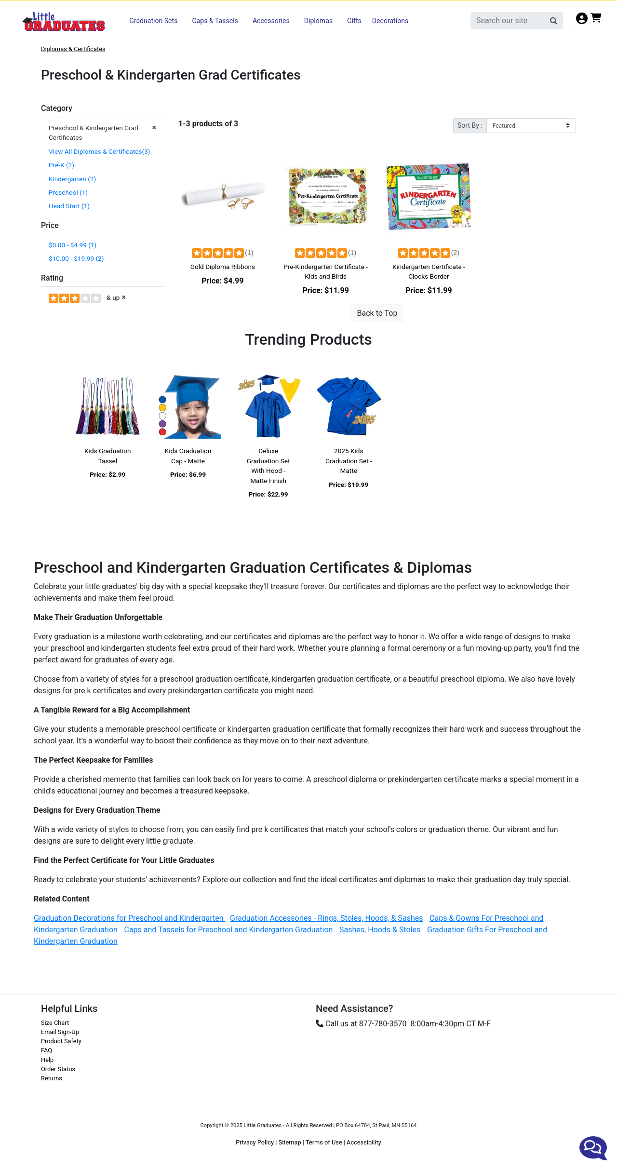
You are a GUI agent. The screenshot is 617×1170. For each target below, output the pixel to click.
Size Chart (55, 1022)
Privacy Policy (255, 1142)
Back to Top (377, 313)
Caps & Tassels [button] (215, 21)
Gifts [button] (354, 21)
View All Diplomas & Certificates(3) (100, 151)
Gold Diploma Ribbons (222, 266)
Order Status (58, 1069)
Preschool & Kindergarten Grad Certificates (102, 132)
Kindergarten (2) (72, 179)
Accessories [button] (271, 21)
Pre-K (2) (61, 165)
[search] (507, 20)
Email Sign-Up (60, 1032)
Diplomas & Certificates (73, 49)
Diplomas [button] (318, 21)
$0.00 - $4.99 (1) (72, 245)
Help (47, 1059)
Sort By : (470, 125)
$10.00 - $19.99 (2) (76, 258)
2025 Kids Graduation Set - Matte (348, 460)
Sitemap (290, 1142)
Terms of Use (324, 1142)
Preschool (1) (68, 192)
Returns (51, 1078)
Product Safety (61, 1041)
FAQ (46, 1050)
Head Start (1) (69, 206)
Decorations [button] (390, 21)
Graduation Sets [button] (153, 21)
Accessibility (364, 1142)
